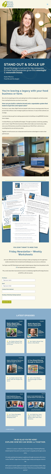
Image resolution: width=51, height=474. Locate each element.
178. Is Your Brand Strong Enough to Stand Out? (35, 379)
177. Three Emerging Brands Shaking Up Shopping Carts (14, 416)
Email (3, 283)
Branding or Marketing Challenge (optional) (11, 294)
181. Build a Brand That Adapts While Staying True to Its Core (14, 343)
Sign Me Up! (7, 302)
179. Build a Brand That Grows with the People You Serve (14, 379)
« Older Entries (10, 429)
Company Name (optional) (7, 289)
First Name (4, 277)
